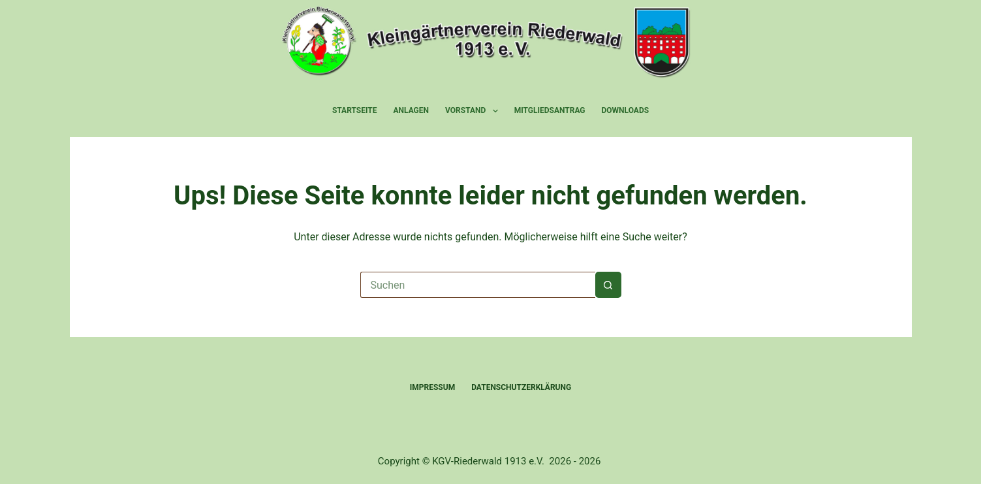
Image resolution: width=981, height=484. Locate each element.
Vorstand (474, 111)
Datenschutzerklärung (521, 387)
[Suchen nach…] (477, 285)
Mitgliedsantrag (549, 110)
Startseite (354, 110)
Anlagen (411, 110)
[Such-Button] (608, 285)
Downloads (625, 110)
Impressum (432, 387)
